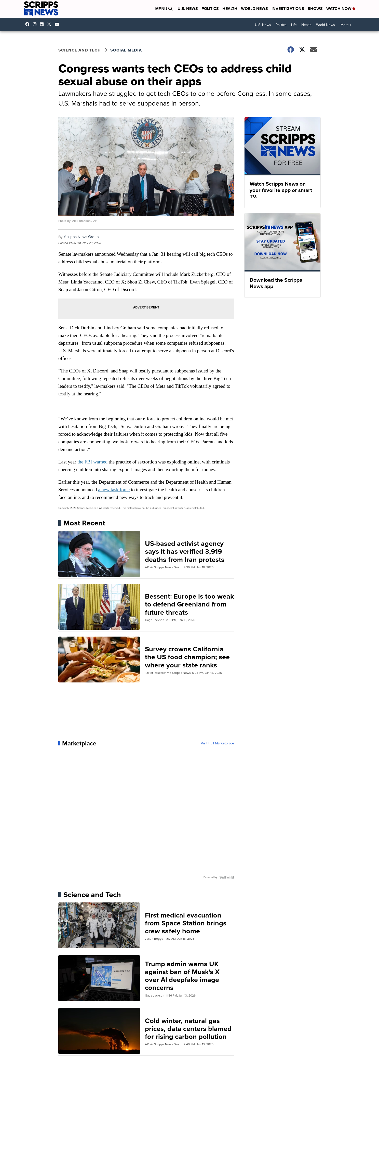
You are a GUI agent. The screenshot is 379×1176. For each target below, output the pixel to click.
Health (229, 8)
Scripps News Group (81, 237)
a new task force (114, 489)
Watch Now (340, 8)
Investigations (288, 8)
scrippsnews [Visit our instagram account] (36, 24)
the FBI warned (92, 461)
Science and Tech (79, 50)
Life (294, 25)
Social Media (126, 50)
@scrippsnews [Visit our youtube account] (58, 24)
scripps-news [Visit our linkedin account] (43, 24)
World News (254, 8)
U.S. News (188, 8)
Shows (315, 8)
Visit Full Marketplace (217, 743)
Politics (210, 8)
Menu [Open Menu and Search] (163, 9)
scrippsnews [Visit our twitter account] (50, 24)
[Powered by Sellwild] (226, 877)
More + (346, 25)
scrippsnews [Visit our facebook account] (28, 24)
